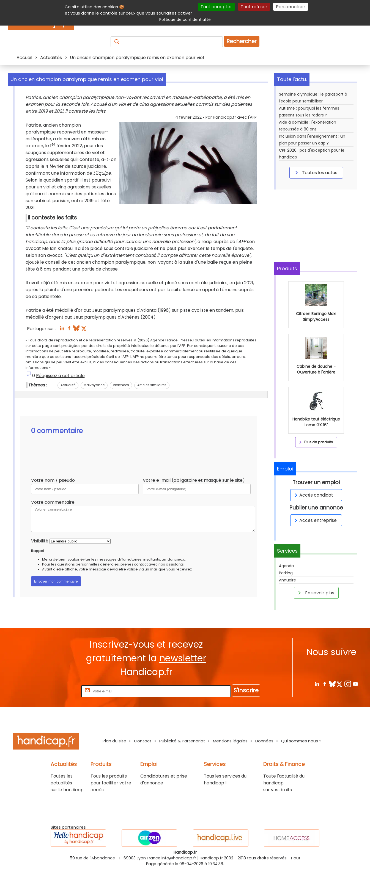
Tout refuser (254, 7)
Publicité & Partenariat (182, 741)
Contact (143, 741)
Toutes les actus (315, 172)
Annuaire (287, 580)
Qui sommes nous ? (301, 741)
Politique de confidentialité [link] (185, 19)
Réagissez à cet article (60, 375)
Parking (286, 573)
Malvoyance (94, 385)
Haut (295, 858)
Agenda (286, 566)
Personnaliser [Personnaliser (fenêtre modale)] (290, 7)
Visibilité (39, 541)
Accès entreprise (315, 520)
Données (264, 741)
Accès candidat (313, 495)
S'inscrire (246, 690)
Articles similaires (151, 385)
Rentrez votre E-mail (58, 691)
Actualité (68, 385)
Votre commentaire (53, 502)
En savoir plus (315, 592)
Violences (121, 385)
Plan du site (114, 741)
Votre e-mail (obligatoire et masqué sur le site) (194, 480)
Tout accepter (216, 7)
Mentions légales (230, 741)
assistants (175, 564)
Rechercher (242, 41)
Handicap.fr (211, 858)
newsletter (182, 658)
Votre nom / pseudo (53, 480)
